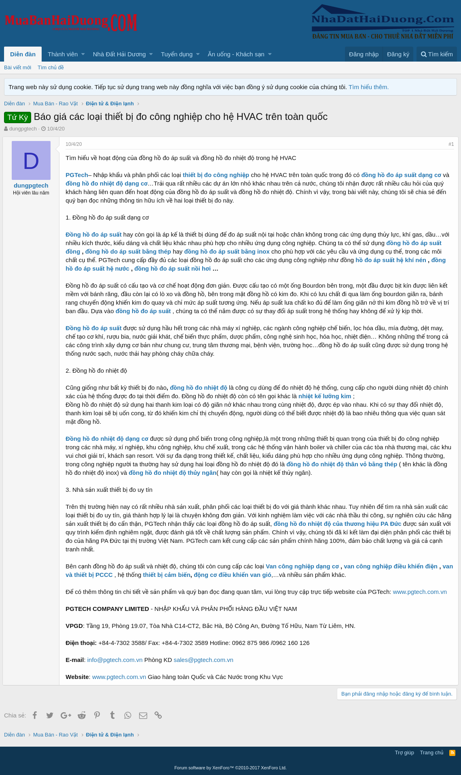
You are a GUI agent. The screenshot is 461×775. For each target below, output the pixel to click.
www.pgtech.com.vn (421, 591)
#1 (450, 144)
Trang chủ (432, 752)
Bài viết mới (17, 67)
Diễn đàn (23, 54)
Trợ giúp (404, 752)
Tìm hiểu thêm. (369, 86)
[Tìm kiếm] (437, 54)
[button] (83, 54)
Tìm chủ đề (51, 67)
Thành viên (63, 54)
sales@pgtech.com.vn (205, 659)
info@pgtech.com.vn (116, 659)
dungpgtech (23, 129)
